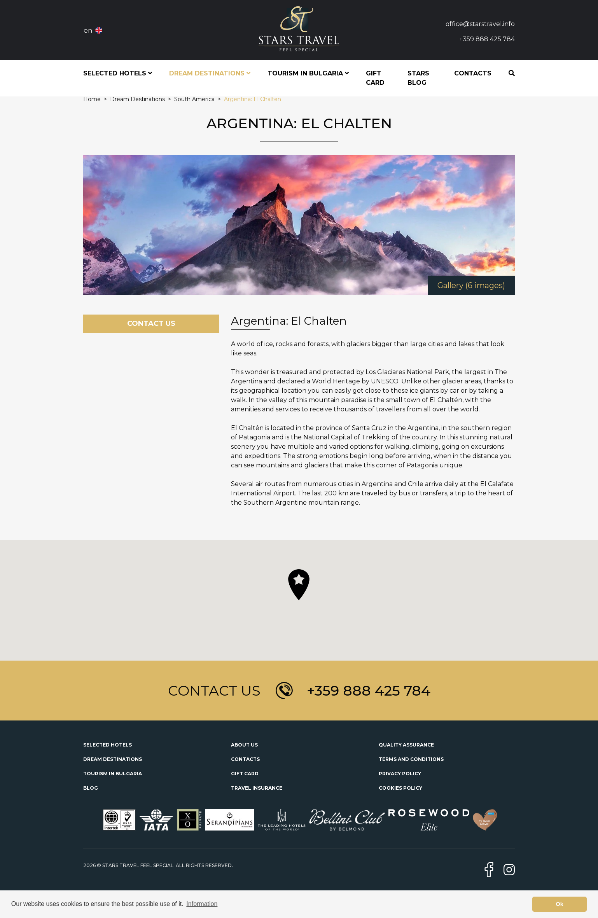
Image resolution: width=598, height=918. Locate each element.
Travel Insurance (256, 788)
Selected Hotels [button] (117, 73)
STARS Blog (418, 78)
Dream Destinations (112, 759)
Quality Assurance (406, 745)
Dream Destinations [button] (209, 73)
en (88, 30)
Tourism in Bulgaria (112, 773)
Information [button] (201, 904)
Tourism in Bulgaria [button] (308, 73)
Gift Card (375, 78)
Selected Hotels (107, 745)
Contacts (472, 73)
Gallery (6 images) (471, 285)
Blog (90, 788)
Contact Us (151, 323)
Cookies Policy (400, 788)
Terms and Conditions (411, 759)
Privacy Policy (400, 773)
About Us (244, 745)
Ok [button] (559, 904)
